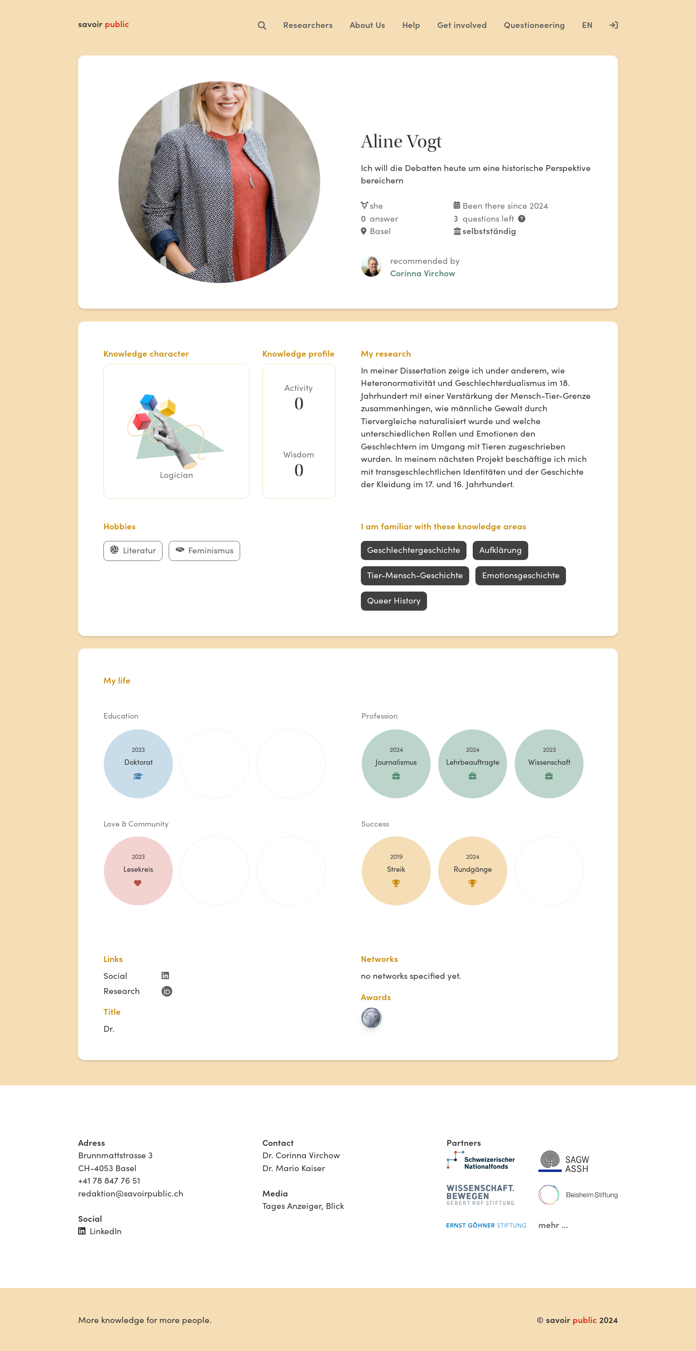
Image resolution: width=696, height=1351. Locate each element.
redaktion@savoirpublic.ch (130, 1193)
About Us (367, 24)
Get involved (462, 24)
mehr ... (553, 1224)
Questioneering (534, 24)
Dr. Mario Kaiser (293, 1167)
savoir (103, 23)
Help (411, 24)
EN (587, 24)
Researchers (308, 24)
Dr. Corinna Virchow (301, 1154)
